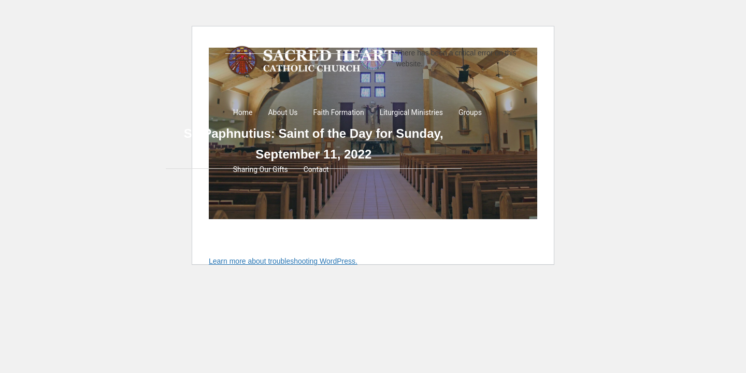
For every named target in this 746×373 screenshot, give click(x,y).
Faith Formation (338, 112)
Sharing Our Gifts (260, 169)
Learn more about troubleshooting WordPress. (283, 261)
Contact (316, 169)
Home (243, 112)
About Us (282, 112)
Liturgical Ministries (411, 112)
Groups (470, 112)
